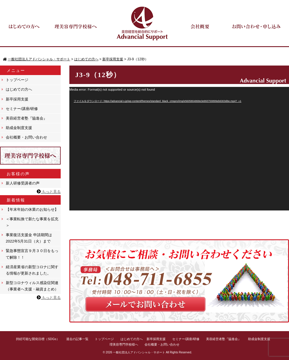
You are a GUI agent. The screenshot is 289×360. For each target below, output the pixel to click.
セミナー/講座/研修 (22, 109)
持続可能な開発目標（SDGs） (37, 339)
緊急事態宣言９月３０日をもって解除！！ (32, 254)
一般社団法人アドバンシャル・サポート (139, 352)
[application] (179, 148)
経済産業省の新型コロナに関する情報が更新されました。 (32, 270)
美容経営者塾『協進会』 (26, 118)
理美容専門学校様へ (124, 344)
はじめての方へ (19, 89)
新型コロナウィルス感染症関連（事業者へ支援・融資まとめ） (32, 286)
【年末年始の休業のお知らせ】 (32, 209)
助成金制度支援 (19, 128)
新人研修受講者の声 (23, 183)
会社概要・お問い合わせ (26, 137)
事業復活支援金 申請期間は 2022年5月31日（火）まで (29, 238)
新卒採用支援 (17, 99)
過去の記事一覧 (77, 339)
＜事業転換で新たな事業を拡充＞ (32, 222)
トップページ (17, 80)
